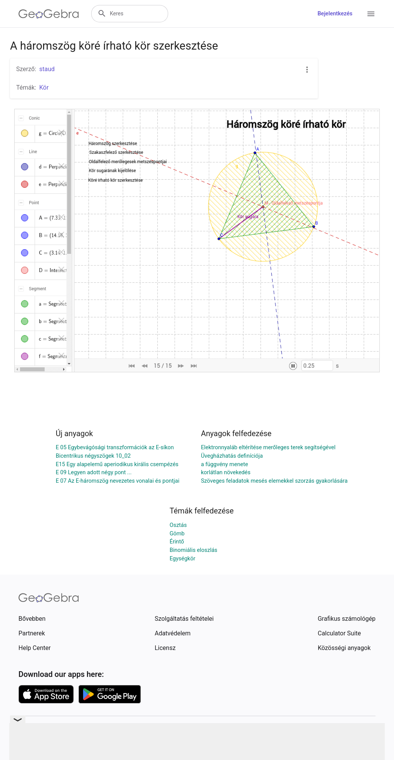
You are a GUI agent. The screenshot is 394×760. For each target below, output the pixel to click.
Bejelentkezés (334, 13)
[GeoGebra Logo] (48, 13)
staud (47, 69)
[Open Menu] (371, 13)
